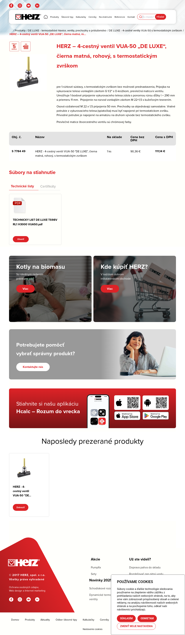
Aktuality (45, 619)
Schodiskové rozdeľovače (105, 588)
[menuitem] (45, 17)
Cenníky (104, 619)
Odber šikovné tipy (66, 619)
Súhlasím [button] (126, 618)
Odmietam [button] (147, 618)
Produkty (30, 619)
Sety (93, 574)
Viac (25, 289)
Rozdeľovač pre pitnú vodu (146, 574)
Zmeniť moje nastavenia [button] (136, 626)
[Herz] (28, 17)
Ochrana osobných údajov (23, 587)
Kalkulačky (88, 619)
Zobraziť (20, 507)
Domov (15, 619)
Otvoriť (20, 239)
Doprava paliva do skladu (145, 567)
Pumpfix (96, 567)
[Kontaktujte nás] (33, 367)
